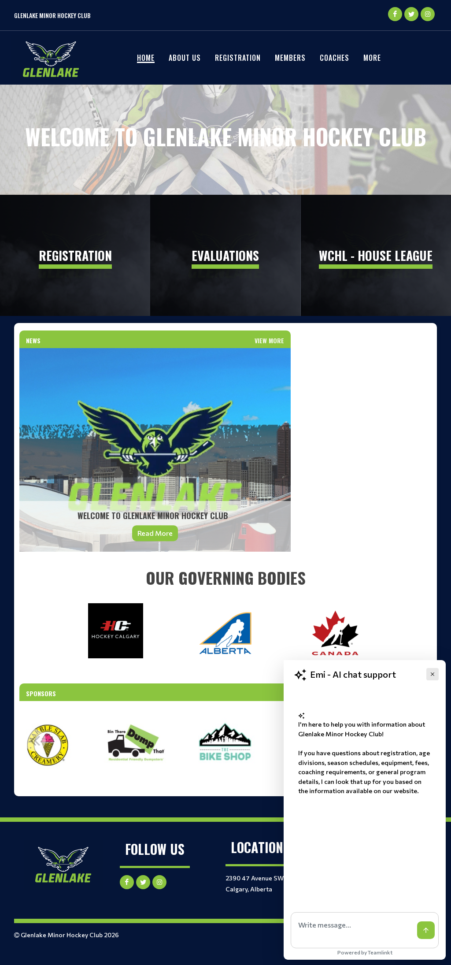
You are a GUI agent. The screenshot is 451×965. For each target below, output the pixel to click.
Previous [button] (35, 740)
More (372, 57)
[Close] (432, 674)
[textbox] (225, 578)
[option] (136, 745)
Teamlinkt (380, 952)
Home (146, 57)
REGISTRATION (238, 57)
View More (269, 340)
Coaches (334, 57)
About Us (185, 57)
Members (290, 57)
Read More (155, 533)
